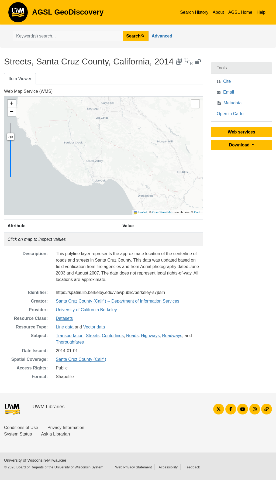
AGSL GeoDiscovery (18, 14)
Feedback (192, 467)
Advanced (162, 36)
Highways (150, 335)
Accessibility (168, 467)
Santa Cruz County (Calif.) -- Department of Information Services (117, 301)
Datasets (64, 318)
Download (240, 145)
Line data (65, 327)
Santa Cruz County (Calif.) (81, 359)
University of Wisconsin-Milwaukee (35, 460)
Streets (92, 335)
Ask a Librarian (55, 434)
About (218, 12)
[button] (12, 104)
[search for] (68, 36)
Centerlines (113, 335)
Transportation (70, 335)
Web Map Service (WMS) (28, 91)
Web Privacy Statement (133, 467)
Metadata (233, 103)
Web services (241, 132)
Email (228, 92)
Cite (227, 81)
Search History (194, 12)
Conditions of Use (21, 427)
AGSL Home (240, 12)
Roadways (172, 335)
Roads (132, 335)
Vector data (94, 327)
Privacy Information (65, 427)
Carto (197, 212)
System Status (18, 434)
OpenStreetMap (162, 212)
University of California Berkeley (86, 309)
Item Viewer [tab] (20, 78)
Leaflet (140, 212)
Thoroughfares (70, 342)
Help (261, 12)
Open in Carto (230, 113)
